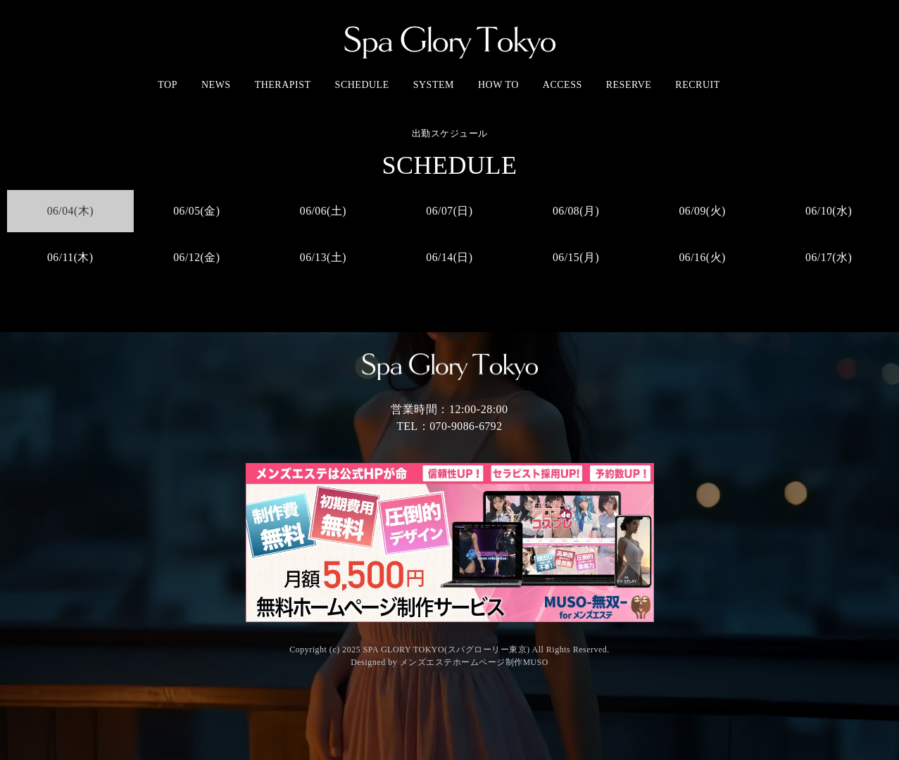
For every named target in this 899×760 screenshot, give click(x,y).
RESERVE (629, 85)
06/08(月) (576, 211)
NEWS (216, 85)
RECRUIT (697, 85)
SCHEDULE (362, 85)
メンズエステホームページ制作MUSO (473, 662)
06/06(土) (322, 211)
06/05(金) (196, 211)
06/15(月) (576, 257)
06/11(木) (70, 257)
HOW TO (498, 85)
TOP (167, 85)
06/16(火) (702, 257)
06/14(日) (449, 257)
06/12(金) (196, 257)
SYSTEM (433, 85)
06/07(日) (449, 211)
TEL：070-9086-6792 (449, 426)
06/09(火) (702, 211)
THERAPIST (283, 85)
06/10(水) (829, 211)
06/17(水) (829, 257)
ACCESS (562, 85)
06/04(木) (70, 211)
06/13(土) (322, 257)
